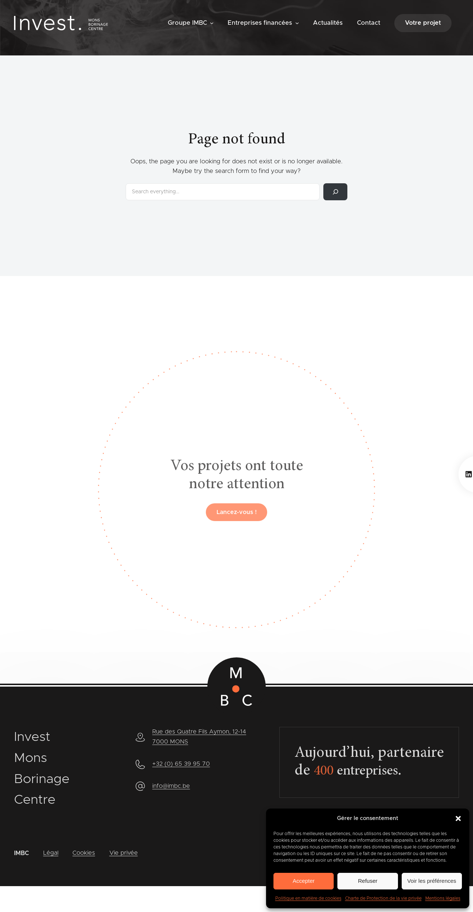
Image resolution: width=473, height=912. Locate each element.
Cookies (84, 853)
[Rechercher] (335, 192)
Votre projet (423, 23)
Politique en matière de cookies (308, 898)
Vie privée (124, 853)
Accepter (303, 881)
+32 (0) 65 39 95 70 (181, 763)
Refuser (368, 881)
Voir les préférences (431, 881)
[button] (458, 818)
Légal (51, 853)
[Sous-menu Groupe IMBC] (212, 22)
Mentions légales (442, 898)
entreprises (361, 771)
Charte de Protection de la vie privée (383, 898)
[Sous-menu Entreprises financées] (297, 22)
